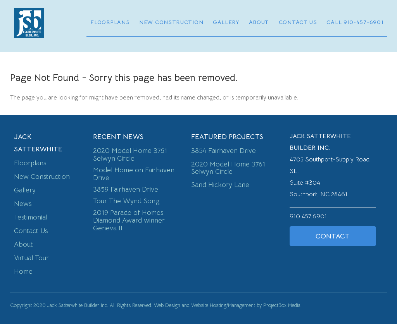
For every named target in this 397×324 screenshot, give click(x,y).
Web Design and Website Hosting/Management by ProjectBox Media (227, 305)
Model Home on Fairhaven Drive (133, 174)
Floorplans (109, 22)
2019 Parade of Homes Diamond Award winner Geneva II (129, 220)
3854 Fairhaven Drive (223, 150)
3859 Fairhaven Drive (125, 189)
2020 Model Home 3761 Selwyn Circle (130, 154)
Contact (333, 236)
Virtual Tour (31, 258)
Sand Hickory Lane (220, 184)
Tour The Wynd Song (126, 201)
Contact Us (298, 22)
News (22, 203)
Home (23, 271)
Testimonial (30, 217)
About (259, 22)
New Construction (171, 22)
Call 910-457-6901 (354, 22)
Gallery (226, 22)
